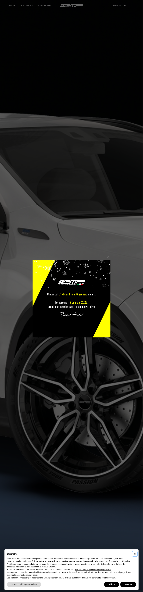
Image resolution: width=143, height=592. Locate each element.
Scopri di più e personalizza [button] (24, 584)
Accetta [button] (128, 584)
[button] (135, 554)
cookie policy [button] (124, 561)
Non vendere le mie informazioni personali (93, 569)
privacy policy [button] (32, 575)
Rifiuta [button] (112, 584)
